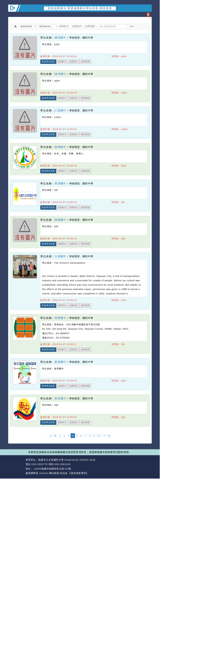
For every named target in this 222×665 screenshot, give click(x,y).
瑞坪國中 (60, 73)
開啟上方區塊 (148, 14)
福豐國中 (60, 317)
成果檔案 (90, 26)
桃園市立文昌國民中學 (51, 459)
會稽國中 (60, 146)
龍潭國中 (60, 361)
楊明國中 (60, 37)
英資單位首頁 (48, 62)
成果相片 (77, 26)
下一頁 (106, 435)
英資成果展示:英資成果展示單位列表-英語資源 (80, 8)
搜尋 (132, 26)
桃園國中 (60, 219)
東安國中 (60, 398)
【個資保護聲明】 (78, 473)
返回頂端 (146, 464)
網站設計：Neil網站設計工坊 (16, 466)
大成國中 (60, 256)
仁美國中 (60, 110)
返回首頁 (131, 464)
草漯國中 (60, 183)
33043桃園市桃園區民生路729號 (52, 468)
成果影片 (64, 26)
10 (99, 435)
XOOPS (84, 459)
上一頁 (53, 435)
